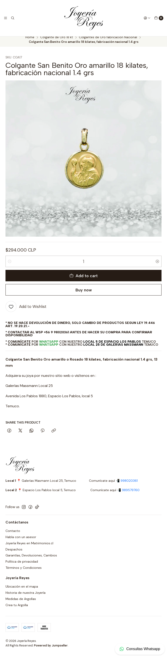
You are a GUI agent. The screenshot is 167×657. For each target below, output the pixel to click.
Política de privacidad (21, 566)
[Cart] (158, 18)
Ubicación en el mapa (21, 591)
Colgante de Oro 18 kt (56, 41)
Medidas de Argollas (20, 603)
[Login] (147, 18)
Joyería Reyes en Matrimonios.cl (29, 547)
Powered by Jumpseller (51, 649)
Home (29, 41)
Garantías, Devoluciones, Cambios (31, 559)
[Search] (12, 18)
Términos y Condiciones (23, 572)
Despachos (13, 553)
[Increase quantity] (157, 265)
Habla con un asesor (20, 541)
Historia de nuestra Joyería (25, 596)
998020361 (129, 485)
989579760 (131, 494)
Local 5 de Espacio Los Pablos (112, 345)
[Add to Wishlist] (25, 310)
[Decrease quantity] (9, 265)
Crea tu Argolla (16, 609)
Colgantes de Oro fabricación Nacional (108, 41)
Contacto (12, 535)
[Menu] (5, 18)
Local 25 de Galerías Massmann (113, 348)
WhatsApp (48, 345)
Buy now (83, 293)
